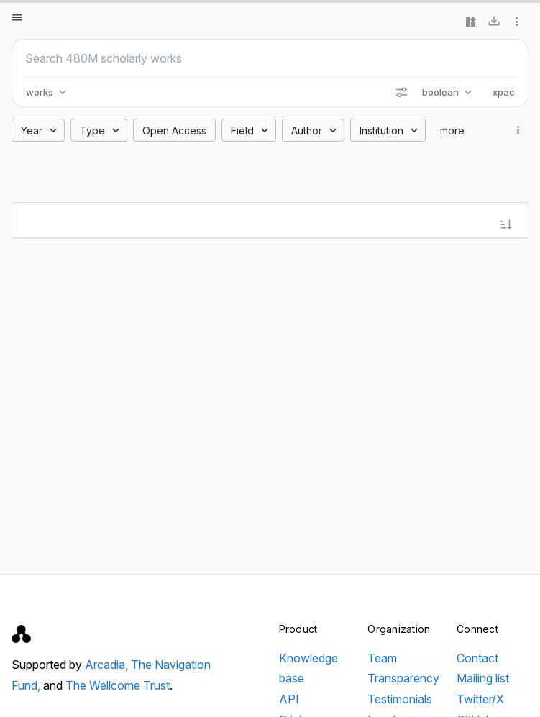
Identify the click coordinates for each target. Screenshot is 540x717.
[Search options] (401, 92)
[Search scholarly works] (270, 58)
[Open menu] (17, 17)
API (289, 699)
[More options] (516, 21)
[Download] (493, 21)
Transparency (403, 678)
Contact (477, 658)
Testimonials (399, 699)
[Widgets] (470, 21)
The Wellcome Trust (117, 685)
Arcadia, (108, 664)
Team (382, 658)
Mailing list (483, 678)
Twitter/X (480, 699)
